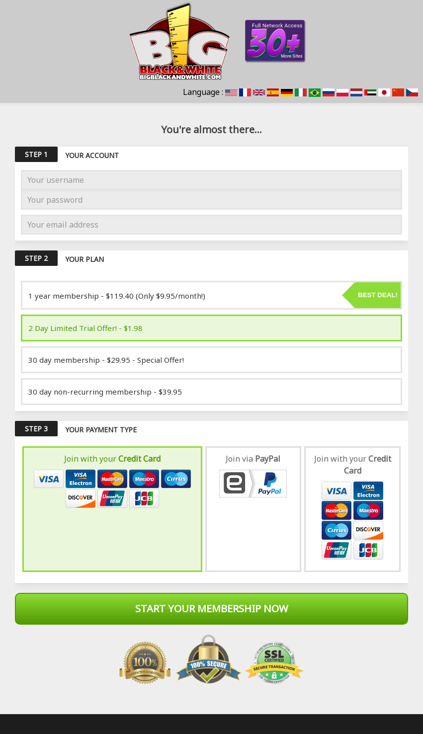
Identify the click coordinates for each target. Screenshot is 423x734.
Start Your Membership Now (211, 608)
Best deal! (378, 295)
